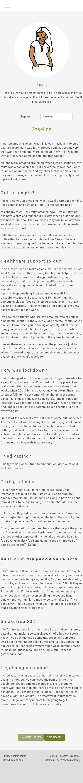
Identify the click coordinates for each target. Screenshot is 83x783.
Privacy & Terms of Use (14, 756)
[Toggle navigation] (7, 6)
